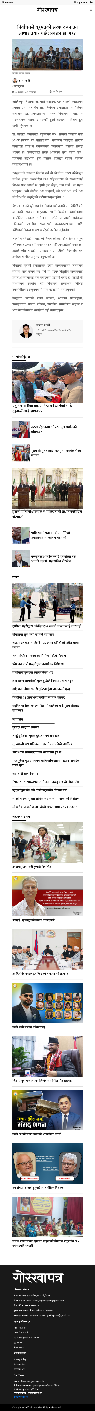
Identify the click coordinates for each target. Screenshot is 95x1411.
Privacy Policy (20, 1359)
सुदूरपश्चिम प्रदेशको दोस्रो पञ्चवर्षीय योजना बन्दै (39, 790)
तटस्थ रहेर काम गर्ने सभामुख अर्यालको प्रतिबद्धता (54, 429)
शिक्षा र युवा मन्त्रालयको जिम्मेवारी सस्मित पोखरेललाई (42, 1080)
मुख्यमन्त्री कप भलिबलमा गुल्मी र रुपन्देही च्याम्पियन (43, 744)
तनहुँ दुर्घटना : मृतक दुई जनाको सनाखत (35, 736)
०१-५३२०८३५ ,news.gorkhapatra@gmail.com (50, 1315)
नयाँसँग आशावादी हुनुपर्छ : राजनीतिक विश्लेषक (38, 1187)
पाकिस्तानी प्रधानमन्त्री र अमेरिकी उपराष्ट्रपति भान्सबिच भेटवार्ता (50, 535)
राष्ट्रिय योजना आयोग (21, 1333)
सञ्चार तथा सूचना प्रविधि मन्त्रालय (26, 1338)
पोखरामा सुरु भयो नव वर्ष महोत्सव (33, 634)
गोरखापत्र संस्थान (21, 1397)
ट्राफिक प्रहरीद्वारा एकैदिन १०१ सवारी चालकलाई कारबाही (46, 626)
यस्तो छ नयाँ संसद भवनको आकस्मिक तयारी (36, 1134)
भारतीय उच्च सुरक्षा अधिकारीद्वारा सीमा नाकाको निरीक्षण (46, 799)
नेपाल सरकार (19, 1347)
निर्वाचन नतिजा (19, 1364)
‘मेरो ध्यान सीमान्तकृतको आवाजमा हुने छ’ (37, 752)
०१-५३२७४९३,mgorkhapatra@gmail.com (45, 1301)
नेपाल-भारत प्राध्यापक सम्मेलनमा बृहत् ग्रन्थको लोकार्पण (45, 782)
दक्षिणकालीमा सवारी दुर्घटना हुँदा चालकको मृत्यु (41, 689)
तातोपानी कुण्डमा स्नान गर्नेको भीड (32, 672)
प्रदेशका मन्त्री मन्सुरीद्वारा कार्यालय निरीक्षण (38, 664)
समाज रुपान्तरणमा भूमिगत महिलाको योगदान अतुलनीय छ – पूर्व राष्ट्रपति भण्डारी (45, 1243)
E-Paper (7, 2)
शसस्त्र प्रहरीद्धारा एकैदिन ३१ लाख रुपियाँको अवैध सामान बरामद (46, 645)
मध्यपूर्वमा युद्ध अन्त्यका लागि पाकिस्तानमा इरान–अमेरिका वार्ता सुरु (46, 763)
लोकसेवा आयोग (20, 1328)
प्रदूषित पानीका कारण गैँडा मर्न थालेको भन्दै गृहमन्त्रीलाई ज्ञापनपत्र (42, 408)
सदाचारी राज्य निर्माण (25, 774)
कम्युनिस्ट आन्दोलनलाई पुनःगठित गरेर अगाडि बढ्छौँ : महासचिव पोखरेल (53, 559)
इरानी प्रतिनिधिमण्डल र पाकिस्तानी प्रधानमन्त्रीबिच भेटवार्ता (47, 514)
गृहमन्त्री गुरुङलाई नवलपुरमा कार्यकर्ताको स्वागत (56, 453)
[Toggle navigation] (91, 9)
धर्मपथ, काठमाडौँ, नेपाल (40, 1296)
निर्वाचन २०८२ (19, 1369)
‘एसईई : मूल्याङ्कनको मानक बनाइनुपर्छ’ (33, 920)
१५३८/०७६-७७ (46, 1310)
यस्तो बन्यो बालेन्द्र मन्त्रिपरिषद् (28, 1027)
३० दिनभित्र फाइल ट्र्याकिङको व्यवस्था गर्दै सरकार (40, 973)
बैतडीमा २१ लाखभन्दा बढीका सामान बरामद (38, 697)
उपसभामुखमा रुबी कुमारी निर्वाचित (31, 866)
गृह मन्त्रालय (18, 1342)
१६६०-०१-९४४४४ (32, 1305)
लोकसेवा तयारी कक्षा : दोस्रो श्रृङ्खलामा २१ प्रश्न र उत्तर (44, 807)
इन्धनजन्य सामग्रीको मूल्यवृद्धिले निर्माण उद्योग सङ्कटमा (44, 681)
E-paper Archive (83, 2)
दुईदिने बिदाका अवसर (25, 727)
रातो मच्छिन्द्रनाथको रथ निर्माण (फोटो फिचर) (39, 656)
